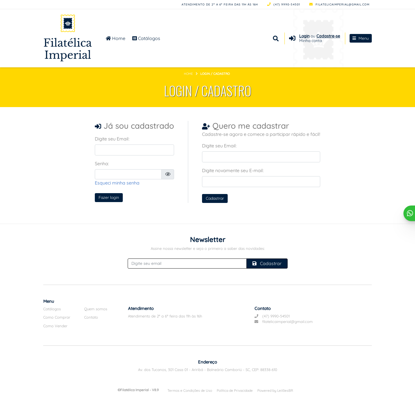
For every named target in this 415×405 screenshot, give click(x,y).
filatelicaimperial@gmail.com (339, 4)
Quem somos (95, 309)
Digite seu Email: (112, 139)
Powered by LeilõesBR (275, 390)
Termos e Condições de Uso (189, 390)
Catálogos (146, 38)
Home (115, 38)
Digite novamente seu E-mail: (233, 170)
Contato (91, 317)
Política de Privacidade (235, 390)
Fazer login (109, 197)
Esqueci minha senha (117, 183)
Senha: (102, 163)
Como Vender (55, 326)
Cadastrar (215, 198)
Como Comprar (56, 317)
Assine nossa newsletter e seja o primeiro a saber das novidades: (208, 248)
